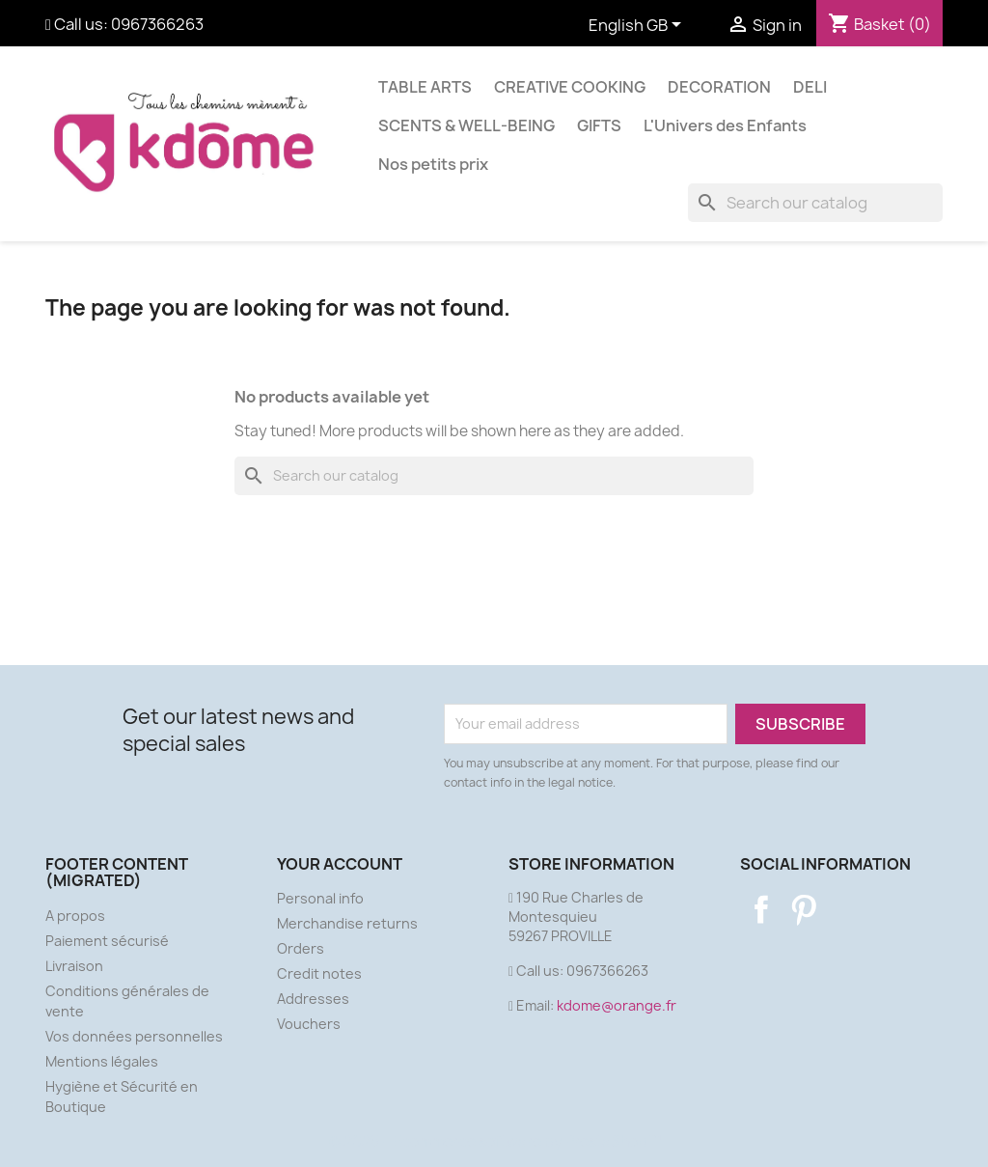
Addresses (313, 998)
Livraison (74, 966)
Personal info (320, 898)
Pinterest (803, 909)
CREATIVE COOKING (569, 86)
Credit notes (319, 973)
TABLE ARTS (425, 86)
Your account (339, 864)
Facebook (761, 909)
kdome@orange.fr (616, 1005)
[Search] (815, 202)
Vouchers (309, 1023)
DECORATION (719, 86)
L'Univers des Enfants (725, 125)
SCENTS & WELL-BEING (466, 125)
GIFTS (599, 125)
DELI (810, 86)
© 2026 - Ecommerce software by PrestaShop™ (494, 1141)
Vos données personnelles (134, 1036)
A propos (75, 915)
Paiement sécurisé (107, 940)
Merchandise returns (347, 923)
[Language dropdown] (638, 26)
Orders (300, 948)
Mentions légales (101, 1061)
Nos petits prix (433, 164)
